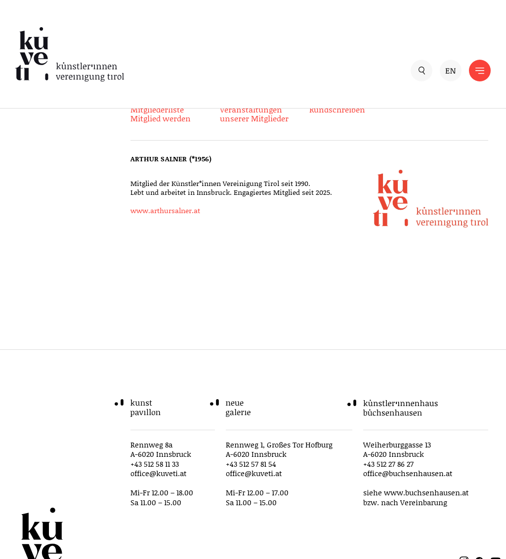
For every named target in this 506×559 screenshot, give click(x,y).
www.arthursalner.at (165, 210)
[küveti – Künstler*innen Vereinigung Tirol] (134, 54)
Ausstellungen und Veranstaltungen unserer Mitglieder (255, 109)
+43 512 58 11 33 (154, 463)
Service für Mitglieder (169, 100)
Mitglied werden (160, 118)
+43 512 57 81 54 (251, 463)
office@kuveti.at (158, 473)
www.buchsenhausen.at (426, 492)
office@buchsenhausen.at (407, 473)
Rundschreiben (337, 109)
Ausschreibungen (341, 100)
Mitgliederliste (157, 109)
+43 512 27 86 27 (388, 463)
